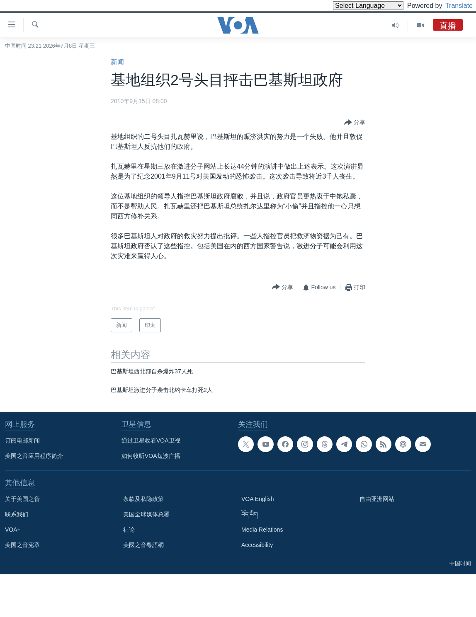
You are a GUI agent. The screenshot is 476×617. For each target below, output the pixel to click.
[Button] (354, 123)
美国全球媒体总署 (146, 514)
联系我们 (16, 514)
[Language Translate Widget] (354, 5)
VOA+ (13, 529)
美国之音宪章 (22, 545)
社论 (129, 529)
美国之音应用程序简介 (34, 455)
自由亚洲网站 (376, 499)
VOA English (257, 499)
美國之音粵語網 (143, 545)
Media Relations (262, 529)
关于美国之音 (22, 499)
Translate (451, 5)
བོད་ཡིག (249, 514)
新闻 (117, 61)
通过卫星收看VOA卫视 (150, 440)
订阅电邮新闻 (22, 440)
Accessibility (257, 545)
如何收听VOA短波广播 (150, 455)
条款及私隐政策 (143, 499)
